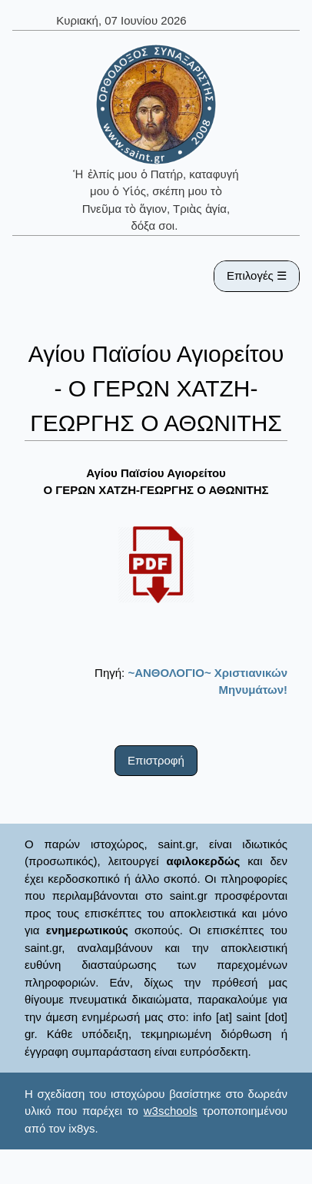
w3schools (170, 1110)
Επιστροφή (156, 760)
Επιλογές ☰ (257, 275)
